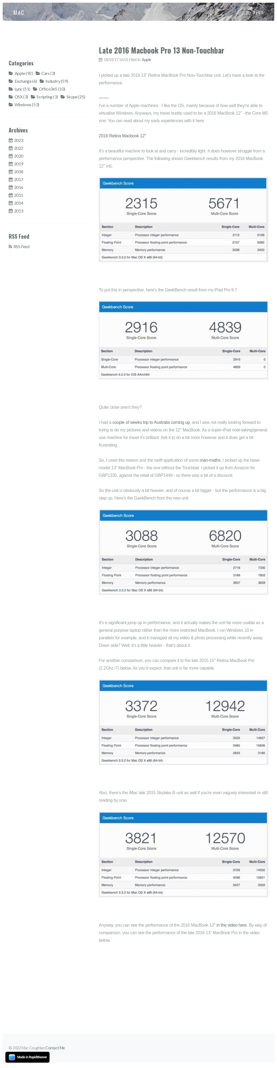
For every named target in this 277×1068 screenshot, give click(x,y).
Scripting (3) (47, 96)
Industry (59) (56, 81)
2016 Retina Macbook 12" (122, 136)
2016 (18, 187)
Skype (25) (76, 96)
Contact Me (55, 1048)
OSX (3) (21, 96)
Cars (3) (48, 73)
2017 (18, 179)
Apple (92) (24, 73)
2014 (18, 202)
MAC (19, 12)
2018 (18, 171)
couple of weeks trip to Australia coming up (151, 422)
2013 (18, 210)
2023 (18, 140)
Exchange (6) (26, 81)
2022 (18, 148)
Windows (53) (27, 104)
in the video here (231, 925)
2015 (18, 195)
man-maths (210, 460)
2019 (18, 163)
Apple (146, 59)
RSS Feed (21, 246)
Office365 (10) (52, 88)
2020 (18, 155)
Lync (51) (22, 88)
